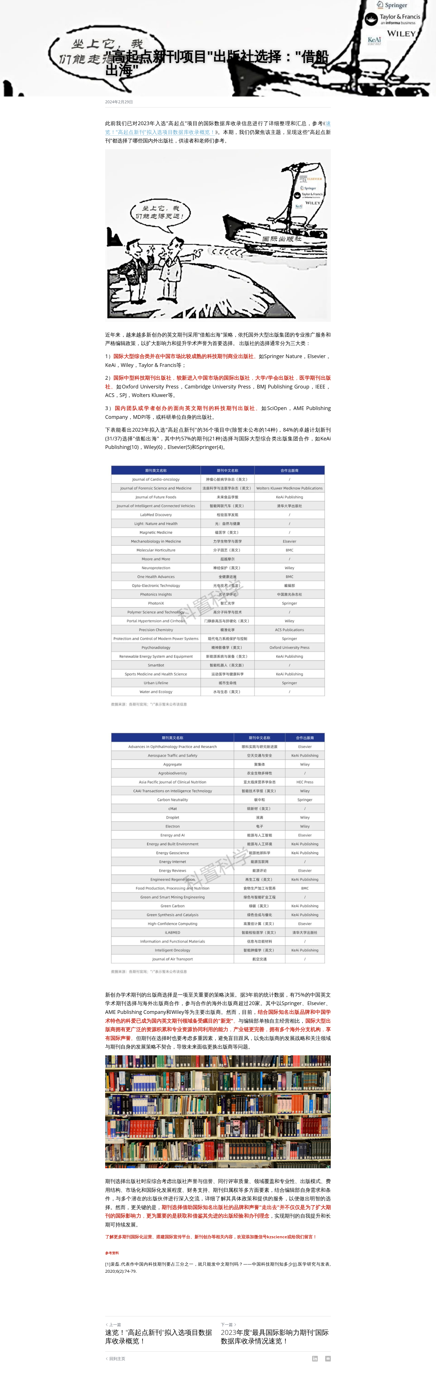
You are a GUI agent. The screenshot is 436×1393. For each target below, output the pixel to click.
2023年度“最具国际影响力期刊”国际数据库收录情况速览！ (275, 1336)
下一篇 (229, 1324)
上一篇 (113, 1324)
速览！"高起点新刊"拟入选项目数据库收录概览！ (158, 1336)
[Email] (328, 1359)
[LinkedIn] (315, 1359)
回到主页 (115, 1358)
